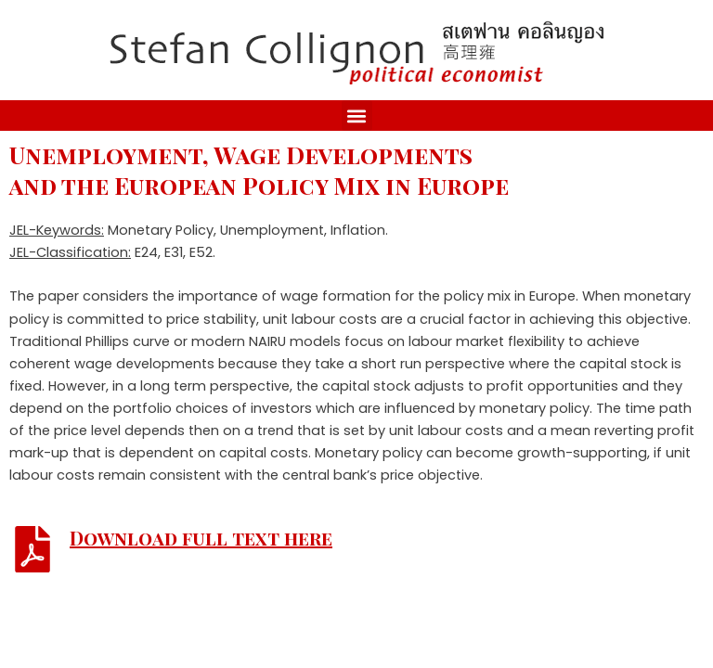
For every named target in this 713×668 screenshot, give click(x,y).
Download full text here (201, 537)
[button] (357, 115)
